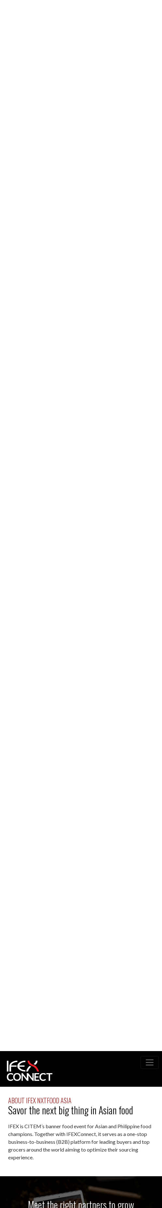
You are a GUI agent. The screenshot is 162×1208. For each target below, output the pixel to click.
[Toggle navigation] (150, 1062)
